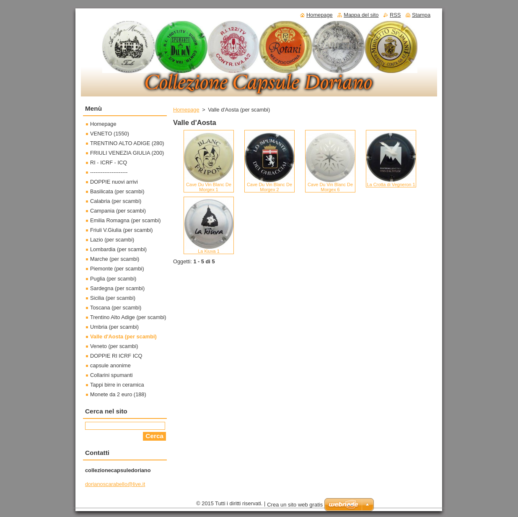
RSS (395, 15)
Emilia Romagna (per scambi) (125, 220)
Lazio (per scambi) (112, 239)
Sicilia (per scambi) (112, 298)
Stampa (421, 15)
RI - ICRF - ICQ (108, 162)
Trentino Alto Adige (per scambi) (128, 317)
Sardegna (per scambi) (117, 288)
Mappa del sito (361, 15)
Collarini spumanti (111, 375)
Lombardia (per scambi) (118, 249)
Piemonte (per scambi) (117, 268)
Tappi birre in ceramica (117, 385)
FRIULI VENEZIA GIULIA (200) (127, 153)
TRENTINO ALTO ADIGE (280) (127, 143)
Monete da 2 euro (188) (118, 394)
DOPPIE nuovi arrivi (114, 182)
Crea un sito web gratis (295, 504)
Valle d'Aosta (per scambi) (123, 336)
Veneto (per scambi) (114, 346)
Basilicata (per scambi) (117, 191)
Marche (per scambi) (114, 259)
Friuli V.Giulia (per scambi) (121, 230)
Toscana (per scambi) (115, 307)
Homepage (186, 110)
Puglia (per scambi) (113, 278)
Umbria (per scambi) (114, 327)
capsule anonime (110, 365)
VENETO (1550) (109, 133)
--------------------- (109, 172)
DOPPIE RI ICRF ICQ (116, 356)
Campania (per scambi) (118, 211)
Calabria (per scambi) (115, 201)
